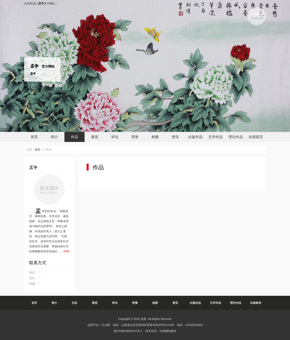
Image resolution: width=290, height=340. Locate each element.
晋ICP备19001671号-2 (128, 331)
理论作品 (235, 137)
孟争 (143, 318)
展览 (94, 137)
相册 (155, 137)
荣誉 (135, 137)
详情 (66, 251)
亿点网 (106, 325)
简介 (54, 137)
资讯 (175, 137)
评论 (114, 137)
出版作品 (195, 137)
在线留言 (256, 137)
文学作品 (215, 137)
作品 (74, 137)
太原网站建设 (167, 331)
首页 (34, 137)
